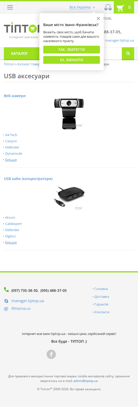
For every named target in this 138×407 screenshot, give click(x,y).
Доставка (101, 296)
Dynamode (13, 153)
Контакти (101, 312)
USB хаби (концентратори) (28, 178)
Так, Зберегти (71, 49)
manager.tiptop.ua (119, 40)
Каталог (19, 53)
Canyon (11, 141)
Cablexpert (13, 223)
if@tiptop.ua (20, 308)
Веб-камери (15, 95)
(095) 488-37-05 (53, 290)
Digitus (10, 236)
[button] (10, 7)
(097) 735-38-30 (24, 290)
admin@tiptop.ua (85, 381)
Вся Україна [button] (80, 7)
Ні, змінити (71, 59)
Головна (101, 288)
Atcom (10, 217)
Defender (12, 147)
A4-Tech (11, 134)
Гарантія (101, 304)
